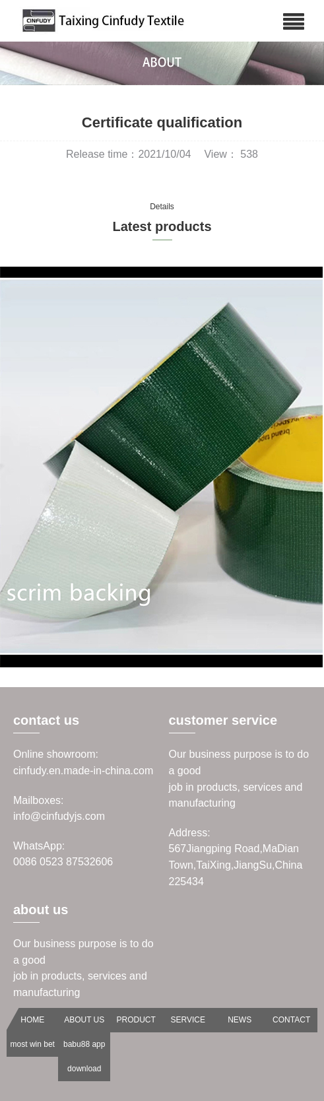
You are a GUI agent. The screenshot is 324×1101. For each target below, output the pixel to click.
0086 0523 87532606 (63, 861)
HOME (32, 1019)
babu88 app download (84, 1056)
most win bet (33, 1044)
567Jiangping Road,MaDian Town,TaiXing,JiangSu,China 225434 (236, 864)
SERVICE (187, 1019)
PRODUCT (136, 1019)
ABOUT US (84, 1019)
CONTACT (291, 1019)
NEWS (239, 1019)
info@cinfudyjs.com (59, 816)
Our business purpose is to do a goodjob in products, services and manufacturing (239, 779)
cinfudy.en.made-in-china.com (83, 770)
